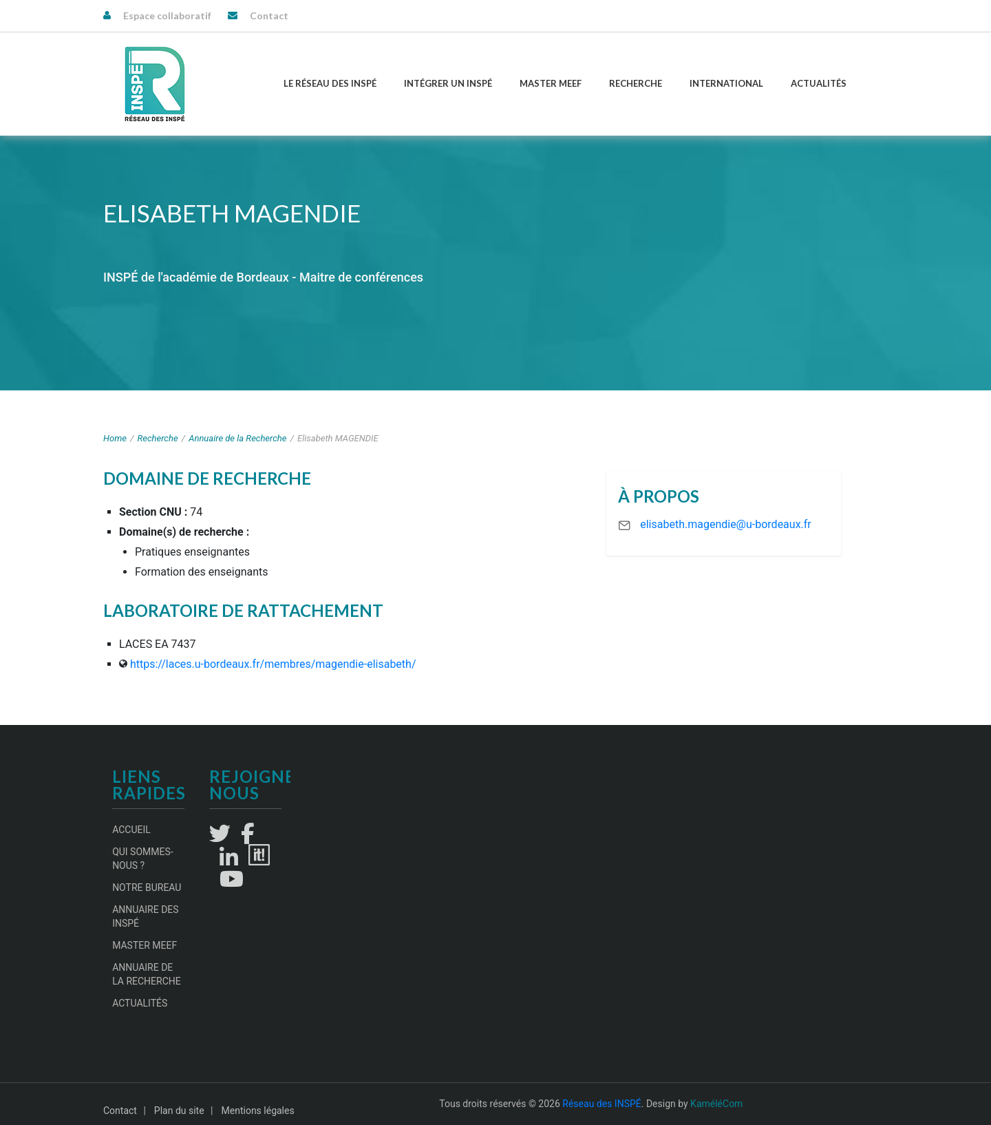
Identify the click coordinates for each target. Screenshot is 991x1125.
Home (115, 438)
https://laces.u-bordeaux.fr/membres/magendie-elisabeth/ (273, 664)
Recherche (635, 83)
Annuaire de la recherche (146, 974)
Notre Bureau (146, 887)
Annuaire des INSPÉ (145, 916)
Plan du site (179, 1110)
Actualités (818, 83)
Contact (269, 15)
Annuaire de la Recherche (237, 438)
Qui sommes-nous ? (142, 858)
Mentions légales (258, 1110)
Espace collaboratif (167, 15)
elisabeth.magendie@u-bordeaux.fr (725, 524)
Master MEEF (551, 83)
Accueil (131, 829)
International (726, 83)
